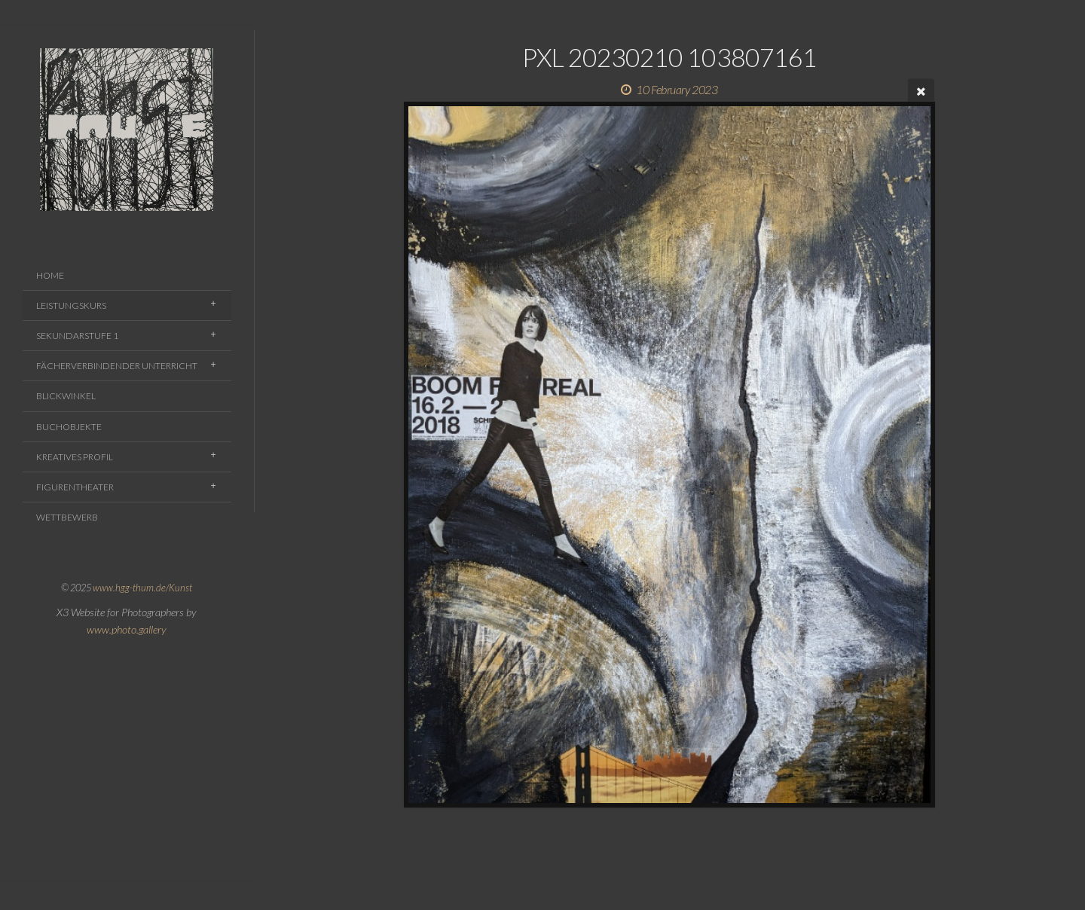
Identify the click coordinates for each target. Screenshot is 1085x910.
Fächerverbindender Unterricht (116, 365)
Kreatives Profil (74, 457)
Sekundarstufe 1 (77, 335)
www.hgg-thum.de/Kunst (142, 588)
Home (50, 275)
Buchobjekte (69, 426)
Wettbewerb (67, 517)
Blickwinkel (66, 396)
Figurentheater (75, 487)
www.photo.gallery (127, 629)
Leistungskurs (71, 305)
